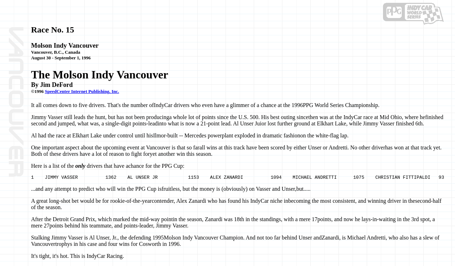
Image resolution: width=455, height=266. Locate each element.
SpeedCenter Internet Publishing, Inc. (82, 91)
